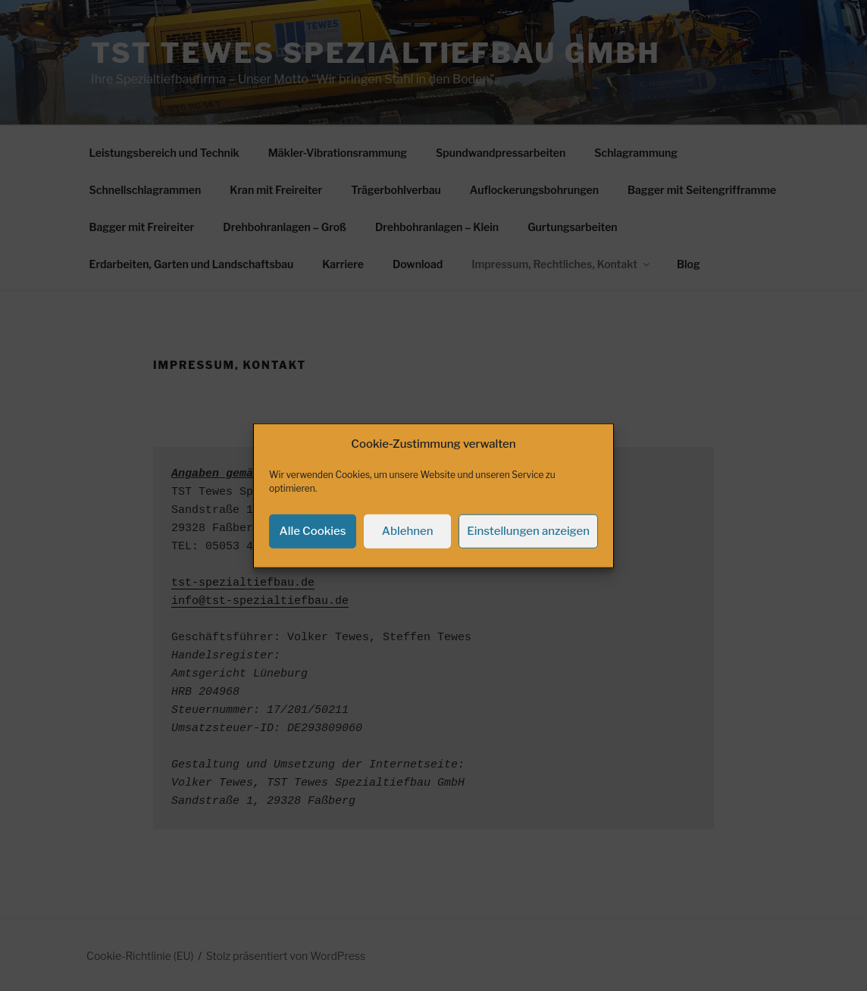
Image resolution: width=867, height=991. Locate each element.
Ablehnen (408, 550)
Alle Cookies (313, 550)
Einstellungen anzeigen (528, 550)
